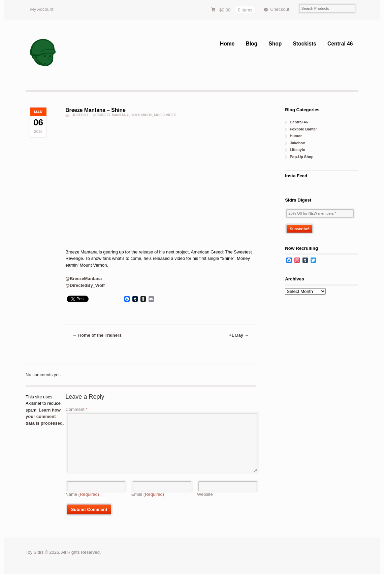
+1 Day (239, 335)
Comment (76, 409)
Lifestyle (297, 150)
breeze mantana (113, 115)
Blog (251, 44)
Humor (296, 136)
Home (227, 44)
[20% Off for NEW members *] (320, 213)
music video (165, 115)
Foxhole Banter (303, 129)
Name (82, 494)
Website (205, 494)
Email (147, 494)
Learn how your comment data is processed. (45, 416)
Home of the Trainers (97, 335)
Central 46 (340, 44)
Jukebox (80, 115)
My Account (41, 9)
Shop (275, 44)
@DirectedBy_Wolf (84, 285)
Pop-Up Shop (301, 157)
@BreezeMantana (83, 278)
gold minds (141, 115)
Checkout (279, 9)
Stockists (304, 44)
